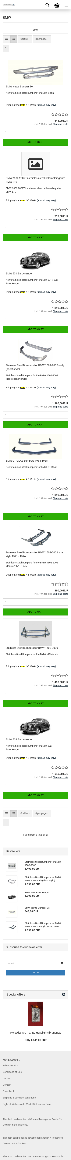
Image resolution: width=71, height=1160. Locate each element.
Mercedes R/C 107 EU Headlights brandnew (35, 1032)
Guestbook (9, 1091)
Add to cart (35, 142)
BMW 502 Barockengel (19, 739)
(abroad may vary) (46, 105)
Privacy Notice (10, 1065)
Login (35, 972)
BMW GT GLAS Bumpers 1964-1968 (27, 460)
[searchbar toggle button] (47, 4)
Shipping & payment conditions (19, 1097)
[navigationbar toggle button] (66, 4)
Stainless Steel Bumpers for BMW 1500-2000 (32, 647)
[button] (6, 39)
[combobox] (25, 39)
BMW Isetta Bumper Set (20, 86)
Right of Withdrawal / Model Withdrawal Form (27, 1104)
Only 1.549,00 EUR (36, 1040)
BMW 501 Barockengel (19, 273)
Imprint (6, 1078)
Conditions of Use (12, 1071)
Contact (7, 1084)
